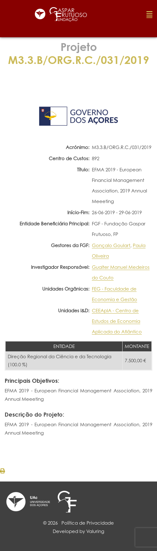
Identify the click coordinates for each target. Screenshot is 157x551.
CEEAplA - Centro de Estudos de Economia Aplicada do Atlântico (117, 321)
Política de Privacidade (87, 523)
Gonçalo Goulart (111, 245)
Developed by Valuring (78, 531)
